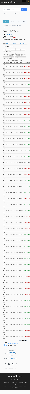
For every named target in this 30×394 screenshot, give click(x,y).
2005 (19, 54)
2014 (21, 55)
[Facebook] (9, 364)
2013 (19, 55)
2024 (4, 58)
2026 (10, 58)
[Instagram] (15, 364)
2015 (24, 55)
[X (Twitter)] (5, 364)
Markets (6, 21)
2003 (13, 54)
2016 (4, 57)
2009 (7, 55)
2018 (10, 57)
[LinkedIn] (12, 364)
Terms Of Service (10, 360)
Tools (24, 21)
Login (24, 1)
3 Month (16, 60)
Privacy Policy (13, 358)
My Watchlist (16, 13)
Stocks (12, 21)
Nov (7, 51)
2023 (24, 57)
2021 (19, 57)
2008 (4, 55)
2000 (4, 54)
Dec (9, 51)
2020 (16, 57)
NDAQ (9, 34)
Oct (4, 51)
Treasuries (6, 27)
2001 (7, 54)
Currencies (14, 25)
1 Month (12, 60)
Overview (6, 25)
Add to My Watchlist (7, 41)
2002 (10, 54)
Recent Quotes (6, 13)
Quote (7, 43)
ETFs (18, 21)
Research (22, 43)
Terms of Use (24, 386)
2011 (13, 55)
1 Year (20, 60)
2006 (21, 54)
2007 (24, 54)
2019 (13, 57)
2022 (21, 57)
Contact (19, 386)
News (10, 25)
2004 (16, 54)
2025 (7, 58)
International (19, 25)
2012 (16, 55)
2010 (10, 55)
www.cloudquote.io (11, 352)
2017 (7, 57)
